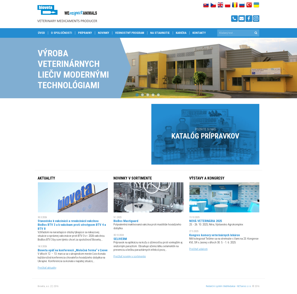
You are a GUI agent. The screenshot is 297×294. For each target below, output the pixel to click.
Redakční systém (214, 286)
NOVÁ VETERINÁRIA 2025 (205, 221)
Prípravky (85, 33)
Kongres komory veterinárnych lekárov (214, 235)
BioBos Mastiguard (125, 221)
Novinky (103, 33)
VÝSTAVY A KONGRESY (206, 178)
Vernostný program (129, 33)
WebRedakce (229, 286)
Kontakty (199, 33)
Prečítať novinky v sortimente (129, 256)
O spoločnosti (61, 33)
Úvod (41, 33)
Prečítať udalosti (198, 249)
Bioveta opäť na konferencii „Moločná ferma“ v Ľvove (73, 250)
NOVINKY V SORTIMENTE (132, 178)
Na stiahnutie (160, 33)
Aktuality (46, 178)
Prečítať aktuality (47, 267)
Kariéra (181, 33)
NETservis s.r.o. (244, 286)
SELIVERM (120, 239)
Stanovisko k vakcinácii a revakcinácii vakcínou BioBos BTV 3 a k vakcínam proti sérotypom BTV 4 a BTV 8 (72, 224)
